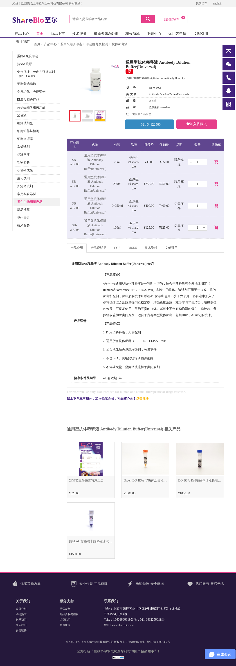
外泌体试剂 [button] (25, 186)
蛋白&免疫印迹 (71, 44)
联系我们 (21, 619)
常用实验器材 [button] (26, 194)
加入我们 (21, 625)
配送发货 (65, 608)
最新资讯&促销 (106, 34)
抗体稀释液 (120, 44)
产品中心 (22, 34)
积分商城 (132, 34)
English (217, 3)
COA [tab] (117, 248)
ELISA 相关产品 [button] (28, 99)
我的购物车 (174, 18)
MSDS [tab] (132, 248)
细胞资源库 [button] (25, 139)
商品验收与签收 (69, 614)
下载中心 (154, 34)
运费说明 (65, 619)
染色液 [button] (22, 115)
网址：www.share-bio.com (119, 625)
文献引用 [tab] (171, 248)
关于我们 (23, 41)
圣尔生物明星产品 (29, 202)
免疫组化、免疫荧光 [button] (31, 91)
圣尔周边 (23, 217)
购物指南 (21, 614)
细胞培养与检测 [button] (28, 131)
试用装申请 (178, 34)
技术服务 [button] (23, 225)
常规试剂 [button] (23, 146)
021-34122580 (150, 124)
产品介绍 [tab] (76, 248)
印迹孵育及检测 (97, 44)
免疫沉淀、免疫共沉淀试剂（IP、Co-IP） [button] (36, 74)
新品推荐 (23, 210)
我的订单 (202, 3)
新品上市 (58, 34)
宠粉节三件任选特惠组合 (86, 480)
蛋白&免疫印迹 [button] (27, 56)
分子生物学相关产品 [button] (31, 107)
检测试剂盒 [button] (25, 123)
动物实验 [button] (23, 162)
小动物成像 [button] (25, 170)
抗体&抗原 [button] (24, 64)
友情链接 (21, 630)
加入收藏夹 (197, 124)
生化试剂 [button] (23, 178)
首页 (39, 34)
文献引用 (201, 34)
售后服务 (65, 625)
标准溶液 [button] (23, 154)
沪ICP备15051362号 (158, 642)
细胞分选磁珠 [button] (26, 84)
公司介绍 (21, 608)
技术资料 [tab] (151, 248)
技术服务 (79, 34)
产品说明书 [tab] (98, 248)
